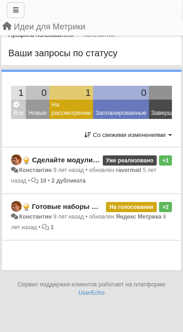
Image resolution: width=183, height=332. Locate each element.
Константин (35, 170)
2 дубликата (69, 181)
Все (18, 109)
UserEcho (91, 292)
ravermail (128, 170)
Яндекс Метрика (138, 216)
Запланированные (121, 112)
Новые (37, 112)
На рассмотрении (71, 109)
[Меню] (15, 10)
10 (43, 181)
